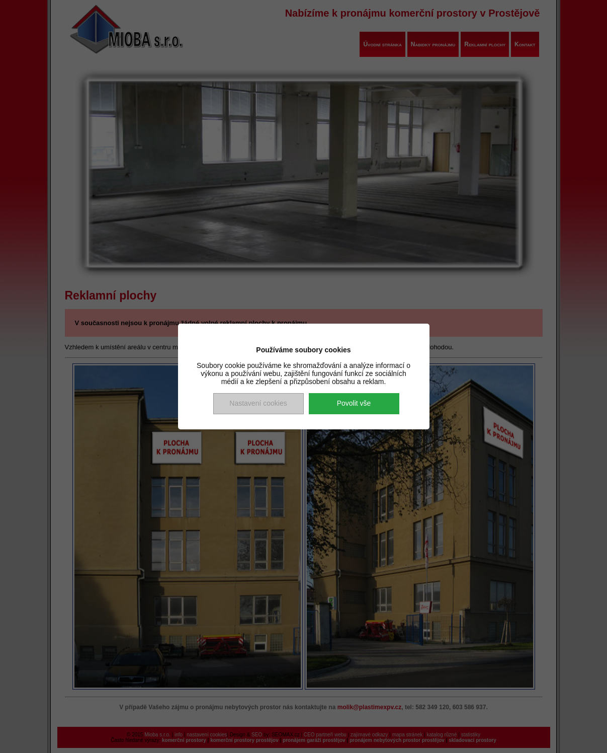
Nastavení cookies (258, 403)
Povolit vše (354, 403)
